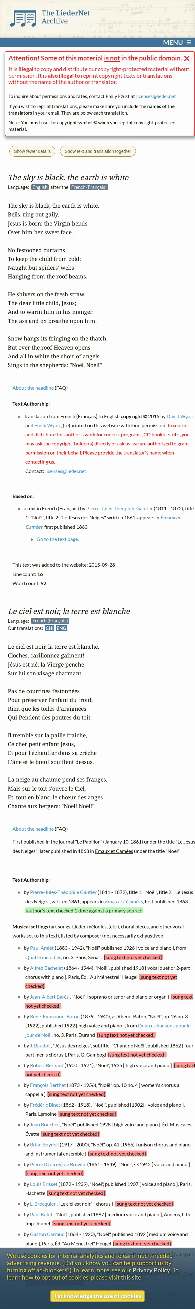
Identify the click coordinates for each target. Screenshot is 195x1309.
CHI (50, 628)
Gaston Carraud (47, 1234)
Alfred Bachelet (46, 968)
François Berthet (48, 1085)
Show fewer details (32, 151)
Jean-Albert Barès (49, 997)
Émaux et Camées (123, 901)
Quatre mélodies (43, 957)
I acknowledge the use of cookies (97, 1295)
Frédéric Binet (45, 1105)
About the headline (33, 829)
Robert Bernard (46, 1065)
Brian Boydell (44, 1144)
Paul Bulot (41, 1214)
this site (131, 1277)
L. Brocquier (43, 1204)
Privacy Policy (151, 1270)
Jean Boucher (44, 1125)
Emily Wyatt (47, 425)
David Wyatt (180, 416)
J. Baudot (40, 1045)
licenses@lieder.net (156, 96)
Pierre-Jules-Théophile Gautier (63, 892)
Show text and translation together (98, 151)
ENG (61, 628)
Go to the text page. (58, 539)
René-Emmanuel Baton (55, 1016)
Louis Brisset (44, 1184)
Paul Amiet (42, 948)
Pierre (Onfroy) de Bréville (58, 1164)
